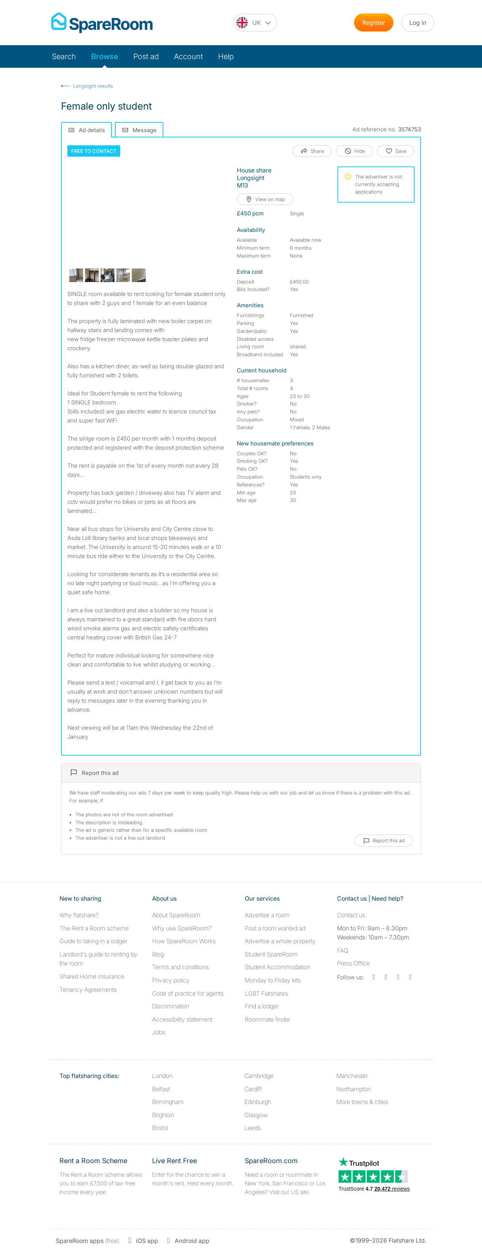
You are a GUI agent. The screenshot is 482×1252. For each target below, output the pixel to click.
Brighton (163, 1115)
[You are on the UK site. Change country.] (255, 23)
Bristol (160, 1128)
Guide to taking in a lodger (93, 941)
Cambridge (258, 1076)
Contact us (351, 915)
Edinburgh (257, 1102)
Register (373, 22)
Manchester (352, 1076)
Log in (417, 22)
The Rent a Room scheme (94, 928)
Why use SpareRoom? (182, 928)
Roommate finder (267, 1019)
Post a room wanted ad (275, 928)
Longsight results (93, 86)
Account (188, 56)
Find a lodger (262, 1006)
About (176, 915)
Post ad (146, 56)
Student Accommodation (277, 967)
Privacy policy (170, 980)
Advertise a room (267, 915)
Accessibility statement (182, 1019)
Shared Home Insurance (91, 976)
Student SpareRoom (271, 954)
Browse (104, 56)
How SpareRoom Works (184, 941)
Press (353, 963)
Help (226, 56)
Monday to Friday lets (273, 980)
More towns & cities (362, 1102)
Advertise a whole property (280, 941)
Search (64, 56)
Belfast (161, 1089)
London (162, 1076)
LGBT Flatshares (266, 993)
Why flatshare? (79, 915)
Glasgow (256, 1115)
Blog (158, 954)
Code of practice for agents (188, 993)
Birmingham (168, 1102)
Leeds (252, 1128)
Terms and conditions (180, 967)
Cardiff (253, 1089)
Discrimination (170, 1006)
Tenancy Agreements (88, 989)
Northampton (353, 1089)
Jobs (158, 1032)
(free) (87, 1240)
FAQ (342, 950)
